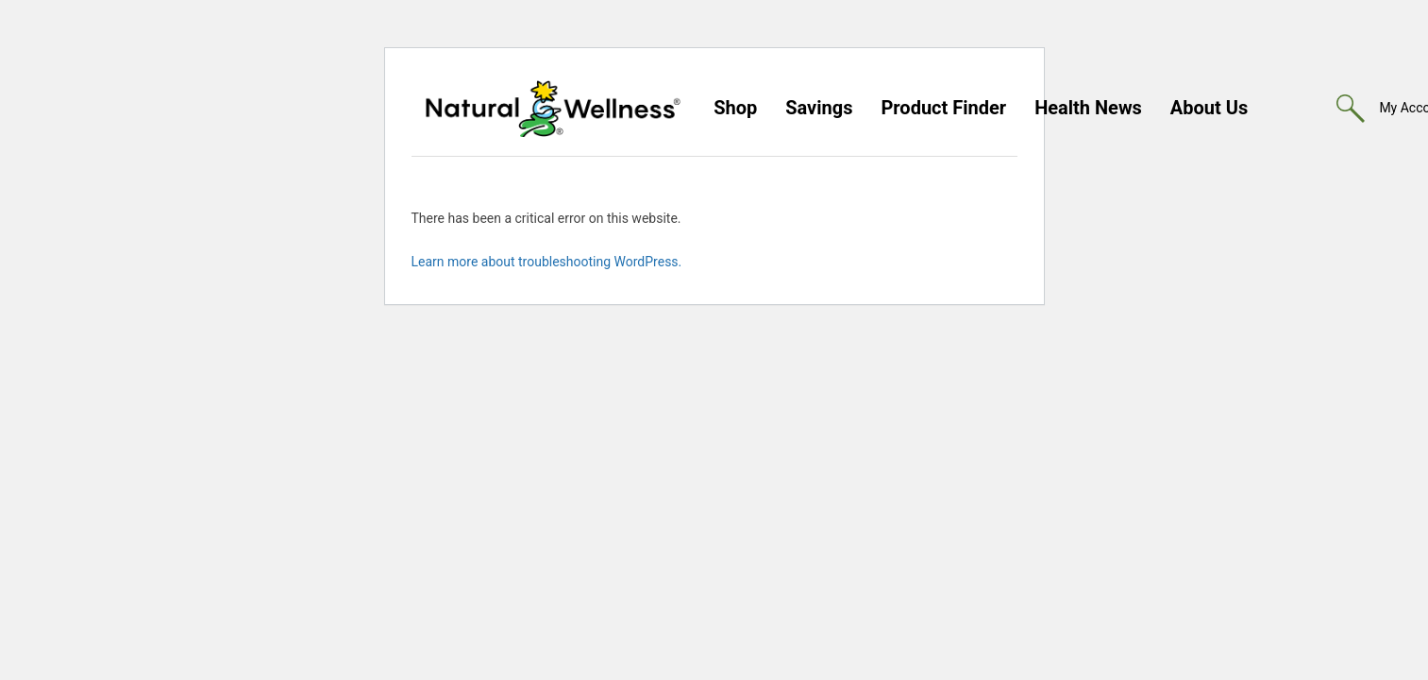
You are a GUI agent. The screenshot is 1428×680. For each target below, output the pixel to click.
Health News (1088, 107)
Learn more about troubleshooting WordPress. (547, 261)
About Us (1209, 107)
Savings (818, 107)
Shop (735, 107)
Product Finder (943, 107)
